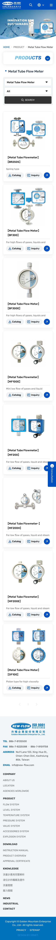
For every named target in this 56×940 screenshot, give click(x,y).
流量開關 (8, 885)
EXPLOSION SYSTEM (14, 836)
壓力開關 (8, 890)
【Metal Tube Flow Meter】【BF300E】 (23, 306)
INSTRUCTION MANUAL (16, 850)
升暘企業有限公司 (12, 5)
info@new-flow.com (23, 765)
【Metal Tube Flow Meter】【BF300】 (23, 233)
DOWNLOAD (10, 844)
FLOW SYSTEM (11, 804)
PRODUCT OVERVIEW (14, 855)
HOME (6, 47)
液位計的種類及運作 (13, 880)
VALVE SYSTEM (11, 826)
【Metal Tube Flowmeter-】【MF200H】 (23, 526)
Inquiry (35, 175)
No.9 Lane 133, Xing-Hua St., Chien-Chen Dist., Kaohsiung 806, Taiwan (32, 756)
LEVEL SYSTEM (11, 809)
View (47, 175)
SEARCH (27, 100)
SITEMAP (35, 930)
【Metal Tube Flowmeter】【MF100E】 (23, 379)
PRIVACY (21, 930)
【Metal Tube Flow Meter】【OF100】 (23, 672)
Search (30, 4)
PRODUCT (18, 47)
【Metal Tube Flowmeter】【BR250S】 (23, 160)
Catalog (16, 175)
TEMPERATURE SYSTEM (16, 815)
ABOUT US (9, 780)
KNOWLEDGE (11, 868)
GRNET (34, 935)
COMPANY (9, 774)
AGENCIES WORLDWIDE (16, 791)
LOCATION (8, 785)
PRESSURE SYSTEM (14, 820)
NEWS (6, 898)
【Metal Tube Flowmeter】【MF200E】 (23, 599)
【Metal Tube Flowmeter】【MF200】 (23, 452)
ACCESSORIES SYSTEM (16, 831)
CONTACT (9, 908)
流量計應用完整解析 (13, 874)
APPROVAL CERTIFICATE (16, 861)
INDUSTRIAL (11, 903)
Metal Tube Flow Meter (40, 47)
